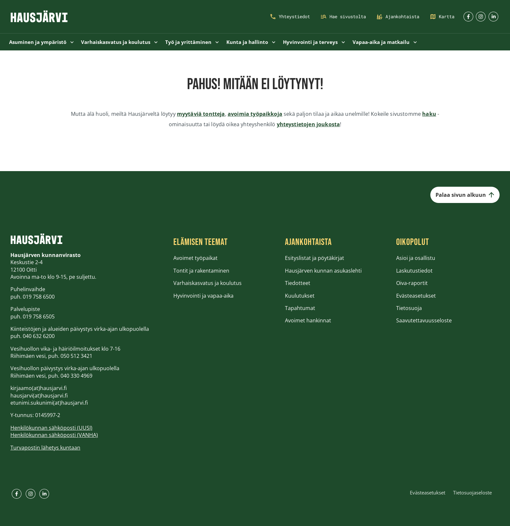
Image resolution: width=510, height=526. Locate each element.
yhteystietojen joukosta (308, 124)
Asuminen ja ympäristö (41, 42)
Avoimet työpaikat (195, 258)
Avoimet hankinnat (308, 320)
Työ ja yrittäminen (192, 42)
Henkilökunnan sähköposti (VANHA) (54, 434)
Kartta (446, 16)
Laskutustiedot (414, 270)
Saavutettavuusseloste (424, 320)
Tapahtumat (300, 308)
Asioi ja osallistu (415, 258)
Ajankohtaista (402, 16)
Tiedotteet (297, 283)
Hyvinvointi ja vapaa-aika (203, 295)
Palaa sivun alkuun (465, 194)
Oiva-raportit (412, 283)
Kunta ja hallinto (250, 42)
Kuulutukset (300, 295)
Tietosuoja (409, 308)
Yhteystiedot (294, 16)
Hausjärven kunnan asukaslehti (323, 270)
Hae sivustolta (347, 16)
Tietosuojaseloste (472, 492)
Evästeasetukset (416, 295)
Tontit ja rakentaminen (201, 270)
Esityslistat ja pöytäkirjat (314, 258)
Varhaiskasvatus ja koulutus (119, 42)
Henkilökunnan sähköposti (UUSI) (51, 427)
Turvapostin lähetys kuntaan (45, 447)
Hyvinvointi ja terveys (314, 42)
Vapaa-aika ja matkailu (385, 42)
